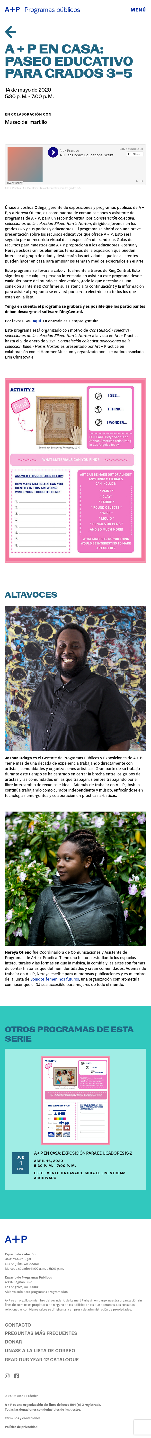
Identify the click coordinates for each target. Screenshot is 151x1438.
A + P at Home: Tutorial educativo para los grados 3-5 (51, 188)
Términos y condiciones (22, 1418)
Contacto (18, 1324)
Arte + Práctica (13, 188)
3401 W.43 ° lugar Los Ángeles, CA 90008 (22, 1261)
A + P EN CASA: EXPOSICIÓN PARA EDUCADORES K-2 (83, 1153)
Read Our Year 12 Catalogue (42, 1359)
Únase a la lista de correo (40, 1350)
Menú (138, 9)
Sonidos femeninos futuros (54, 979)
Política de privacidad (21, 1426)
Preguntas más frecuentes (41, 1333)
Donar (13, 1341)
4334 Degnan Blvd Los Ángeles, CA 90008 (22, 1284)
